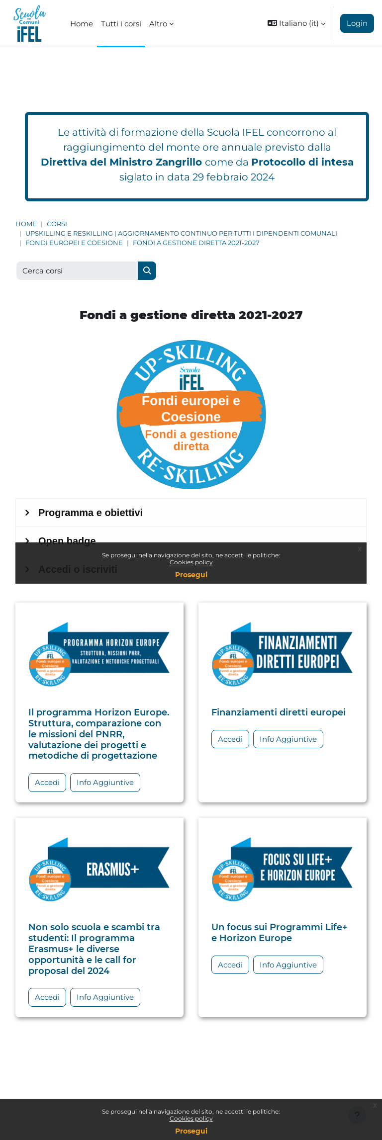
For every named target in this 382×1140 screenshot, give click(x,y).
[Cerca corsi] (77, 271)
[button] (296, 23)
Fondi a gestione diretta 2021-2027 (196, 243)
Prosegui (191, 1131)
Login (357, 23)
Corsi (57, 224)
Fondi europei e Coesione (74, 243)
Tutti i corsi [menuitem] (121, 23)
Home (26, 224)
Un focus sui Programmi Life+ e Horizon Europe (279, 932)
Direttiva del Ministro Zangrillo (121, 162)
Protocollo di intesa (302, 162)
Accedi (47, 782)
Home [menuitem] (81, 23)
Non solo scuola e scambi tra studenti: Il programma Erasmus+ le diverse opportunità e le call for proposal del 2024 (94, 948)
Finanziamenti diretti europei (278, 712)
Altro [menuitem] (158, 23)
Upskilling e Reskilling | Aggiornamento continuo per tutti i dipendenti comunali (181, 233)
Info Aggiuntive (105, 782)
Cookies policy (191, 1118)
